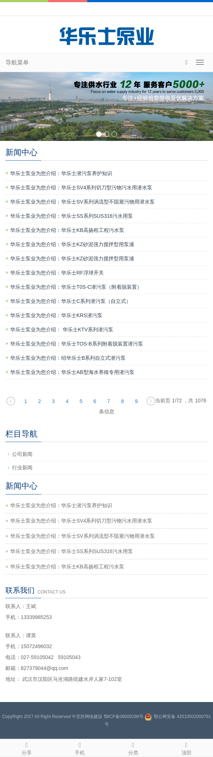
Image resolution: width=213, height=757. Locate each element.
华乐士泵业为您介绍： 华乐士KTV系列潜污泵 (61, 329)
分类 (133, 748)
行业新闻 (22, 467)
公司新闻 (22, 454)
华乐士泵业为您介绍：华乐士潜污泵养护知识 (61, 173)
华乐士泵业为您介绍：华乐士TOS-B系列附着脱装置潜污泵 (76, 344)
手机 (79, 748)
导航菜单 (17, 62)
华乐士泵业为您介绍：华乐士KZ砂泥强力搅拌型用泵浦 (72, 244)
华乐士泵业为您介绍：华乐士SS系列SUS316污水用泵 (71, 216)
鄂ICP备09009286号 (123, 716)
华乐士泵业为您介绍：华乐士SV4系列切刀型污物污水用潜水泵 (81, 187)
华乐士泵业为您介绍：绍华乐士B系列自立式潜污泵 (68, 358)
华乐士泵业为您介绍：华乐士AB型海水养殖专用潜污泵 (72, 372)
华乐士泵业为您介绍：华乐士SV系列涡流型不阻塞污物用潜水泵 (82, 202)
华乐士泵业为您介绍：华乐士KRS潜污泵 (56, 315)
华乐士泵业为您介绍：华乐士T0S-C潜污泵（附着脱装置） (76, 287)
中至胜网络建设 (87, 716)
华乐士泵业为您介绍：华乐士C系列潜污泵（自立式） (70, 301)
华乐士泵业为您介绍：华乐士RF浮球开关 (57, 273)
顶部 (186, 748)
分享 (26, 748)
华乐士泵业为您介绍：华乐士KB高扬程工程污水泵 (67, 230)
